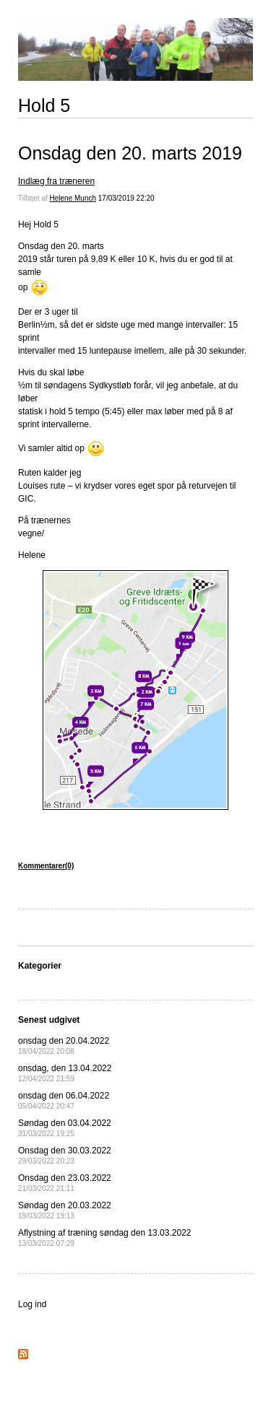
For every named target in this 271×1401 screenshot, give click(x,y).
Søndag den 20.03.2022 (64, 1210)
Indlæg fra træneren (56, 181)
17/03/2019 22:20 (126, 198)
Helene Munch (73, 198)
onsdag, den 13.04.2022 (64, 1073)
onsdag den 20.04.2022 (63, 1045)
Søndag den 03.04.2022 (64, 1128)
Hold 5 (44, 105)
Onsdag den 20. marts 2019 (130, 153)
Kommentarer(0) (46, 866)
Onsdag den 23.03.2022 (64, 1182)
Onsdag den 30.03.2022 (64, 1155)
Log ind (32, 1304)
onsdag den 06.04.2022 (63, 1100)
